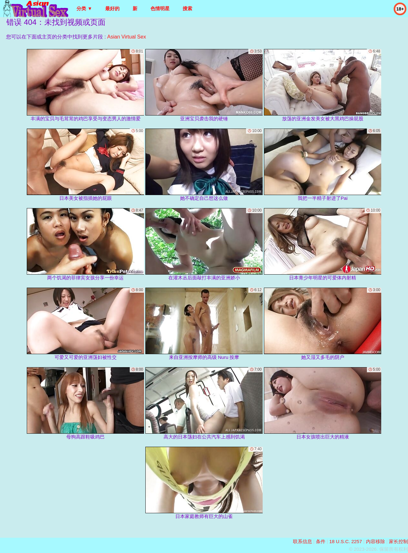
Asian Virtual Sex (126, 36)
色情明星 (160, 8)
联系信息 (302, 541)
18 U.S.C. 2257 (345, 541)
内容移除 (375, 541)
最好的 (112, 8)
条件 (320, 541)
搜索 (187, 8)
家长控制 (398, 541)
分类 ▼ (84, 8)
